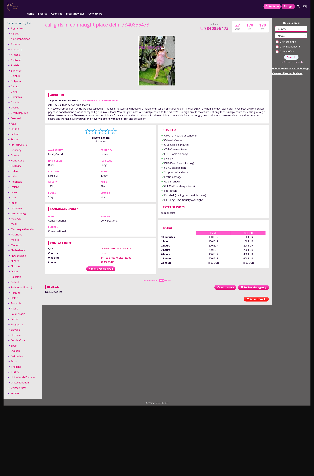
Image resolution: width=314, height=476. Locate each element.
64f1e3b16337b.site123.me (116, 252)
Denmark (16, 113)
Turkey (15, 367)
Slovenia (16, 330)
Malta (14, 219)
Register (272, 6)
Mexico (15, 235)
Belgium (15, 71)
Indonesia (16, 176)
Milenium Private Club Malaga (291, 63)
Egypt (14, 118)
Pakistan (16, 271)
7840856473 (214, 23)
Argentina (16, 44)
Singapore (17, 319)
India (115, 95)
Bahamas (16, 65)
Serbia (14, 314)
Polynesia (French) (21, 282)
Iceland (15, 166)
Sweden (15, 345)
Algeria (15, 28)
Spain (14, 340)
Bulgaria (16, 76)
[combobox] (291, 24)
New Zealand (18, 250)
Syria (14, 356)
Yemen (15, 388)
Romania (16, 298)
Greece (15, 150)
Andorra (15, 39)
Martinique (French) (22, 224)
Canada (15, 81)
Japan (14, 197)
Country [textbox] (281, 24)
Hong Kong (17, 155)
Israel (14, 187)
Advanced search (291, 57)
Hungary (16, 160)
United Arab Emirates (23, 372)
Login (288, 6)
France (15, 134)
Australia (16, 55)
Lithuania (16, 203)
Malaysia (16, 213)
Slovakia (15, 324)
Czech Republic (19, 108)
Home (30, 6)
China (14, 86)
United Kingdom (20, 377)
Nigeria (15, 256)
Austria (15, 60)
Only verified (285, 46)
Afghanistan (18, 23)
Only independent (288, 41)
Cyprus (15, 102)
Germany (16, 145)
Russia (14, 303)
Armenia (16, 49)
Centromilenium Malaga (287, 68)
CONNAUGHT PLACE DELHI (95, 95)
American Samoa (20, 34)
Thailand (16, 361)
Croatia (15, 97)
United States (18, 383)
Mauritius (16, 229)
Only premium (286, 36)
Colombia (16, 92)
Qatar (14, 293)
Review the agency (253, 282)
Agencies (56, 6)
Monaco (15, 240)
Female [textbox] (281, 30)
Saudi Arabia (18, 309)
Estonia (15, 123)
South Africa (18, 335)
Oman (14, 266)
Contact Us (95, 6)
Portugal (16, 287)
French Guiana (19, 139)
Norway (15, 261)
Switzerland (17, 351)
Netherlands (18, 245)
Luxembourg (18, 208)
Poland (15, 277)
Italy (13, 192)
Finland (15, 129)
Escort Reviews (75, 6)
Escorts (42, 6)
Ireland (15, 182)
